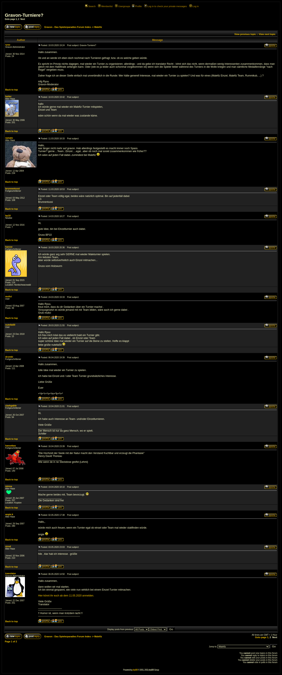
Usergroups (122, 6)
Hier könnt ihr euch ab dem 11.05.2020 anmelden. (66, 595)
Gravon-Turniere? (24, 15)
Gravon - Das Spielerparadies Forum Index (67, 27)
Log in (194, 6)
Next (22, 19)
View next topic (267, 34)
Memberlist (105, 6)
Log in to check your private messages (165, 6)
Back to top (11, 89)
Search (90, 6)
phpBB (135, 670)
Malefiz (98, 27)
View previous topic (245, 34)
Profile (137, 6)
